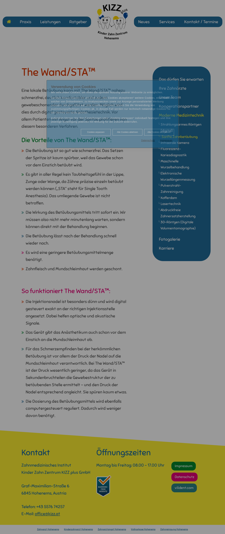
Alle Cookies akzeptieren (159, 132)
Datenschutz (148, 140)
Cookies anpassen (96, 132)
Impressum (166, 140)
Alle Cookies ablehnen (127, 132)
